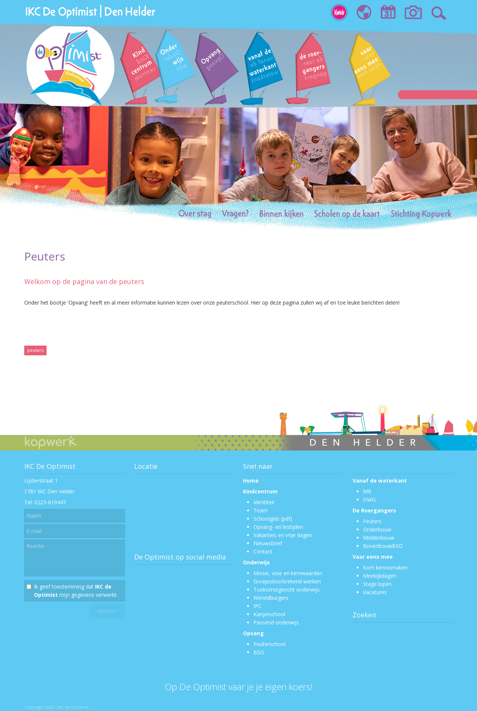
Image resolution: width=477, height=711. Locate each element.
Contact (262, 551)
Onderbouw (377, 529)
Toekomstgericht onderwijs (286, 589)
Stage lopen (377, 583)
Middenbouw (378, 537)
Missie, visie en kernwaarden (287, 573)
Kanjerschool (269, 614)
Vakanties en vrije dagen (282, 535)
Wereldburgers (270, 597)
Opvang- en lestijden (278, 526)
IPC (257, 605)
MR (367, 491)
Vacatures (375, 592)
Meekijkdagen (380, 575)
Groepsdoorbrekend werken (287, 581)
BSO (258, 652)
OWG (369, 499)
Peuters (372, 521)
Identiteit (264, 502)
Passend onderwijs (276, 622)
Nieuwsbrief (267, 543)
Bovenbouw (377, 545)
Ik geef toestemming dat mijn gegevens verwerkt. (76, 590)
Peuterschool (269, 644)
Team (260, 510)
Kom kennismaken (385, 567)
